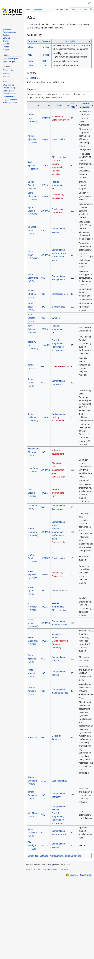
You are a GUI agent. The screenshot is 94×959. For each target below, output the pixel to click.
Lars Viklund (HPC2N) (32, 493)
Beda (30, 61)
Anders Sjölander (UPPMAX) (33, 139)
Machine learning (60, 641)
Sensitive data (58, 477)
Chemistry (56, 463)
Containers (57, 212)
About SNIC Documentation (48, 869)
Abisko (31, 47)
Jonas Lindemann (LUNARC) (33, 417)
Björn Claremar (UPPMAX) (33, 196)
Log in (88, 3)
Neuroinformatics (60, 590)
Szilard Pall (33, 737)
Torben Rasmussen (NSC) (33, 795)
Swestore (56, 318)
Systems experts (9, 61)
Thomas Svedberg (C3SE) (32, 780)
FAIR (54, 473)
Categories (33, 856)
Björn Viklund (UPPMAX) (33, 210)
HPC (54, 188)
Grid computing (59, 414)
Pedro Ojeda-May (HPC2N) (33, 640)
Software (44, 856)
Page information (10, 100)
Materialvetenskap (60, 366)
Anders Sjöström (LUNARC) (33, 165)
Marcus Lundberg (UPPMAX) (33, 532)
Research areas (9, 32)
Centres (6, 35)
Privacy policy (31, 869)
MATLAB (56, 160)
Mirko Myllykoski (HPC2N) (33, 606)
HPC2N (45, 47)
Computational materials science (65, 856)
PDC (43, 307)
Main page (7, 29)
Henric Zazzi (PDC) (31, 306)
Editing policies (9, 70)
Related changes (9, 88)
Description (70, 41)
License (30, 78)
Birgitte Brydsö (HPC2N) (32, 185)
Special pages (8, 91)
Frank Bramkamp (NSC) (33, 278)
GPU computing (59, 157)
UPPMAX (45, 118)
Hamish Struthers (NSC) (32, 294)
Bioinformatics (58, 139)
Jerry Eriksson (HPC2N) (32, 329)
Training (6, 41)
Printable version (9, 94)
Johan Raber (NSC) (31, 382)
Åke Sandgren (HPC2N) (32, 845)
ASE (29, 24)
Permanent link (9, 97)
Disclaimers (65, 869)
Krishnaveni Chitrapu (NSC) (33, 452)
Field (59, 105)
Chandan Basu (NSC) (32, 230)
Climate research (60, 294)
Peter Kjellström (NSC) (32, 658)
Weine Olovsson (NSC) (32, 832)
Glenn (30, 65)
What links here (9, 85)
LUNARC (45, 165)
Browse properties (10, 103)
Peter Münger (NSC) (31, 673)
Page (28, 10)
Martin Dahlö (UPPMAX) (33, 558)
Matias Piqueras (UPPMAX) (33, 574)
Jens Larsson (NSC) (31, 318)
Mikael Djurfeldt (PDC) (32, 590)
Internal (6, 76)
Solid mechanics (59, 781)
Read (54, 10)
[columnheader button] (34, 41)
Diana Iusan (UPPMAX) (33, 255)
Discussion (37, 10)
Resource (33, 41)
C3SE (44, 61)
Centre (45, 41)
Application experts (10, 59)
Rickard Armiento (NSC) (32, 691)
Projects (6, 47)
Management (8, 73)
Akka (30, 55)
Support (6, 50)
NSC (43, 230)
